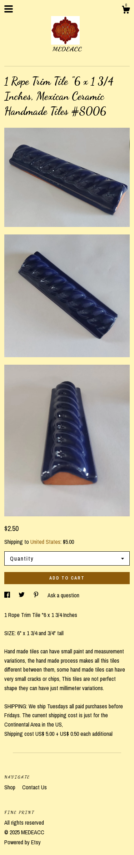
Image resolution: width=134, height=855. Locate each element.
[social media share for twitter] (22, 595)
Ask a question (63, 595)
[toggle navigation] (8, 8)
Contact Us (34, 787)
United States (45, 542)
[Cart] (126, 10)
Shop (10, 787)
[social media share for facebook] (7, 595)
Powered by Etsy (22, 842)
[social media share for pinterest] (36, 595)
